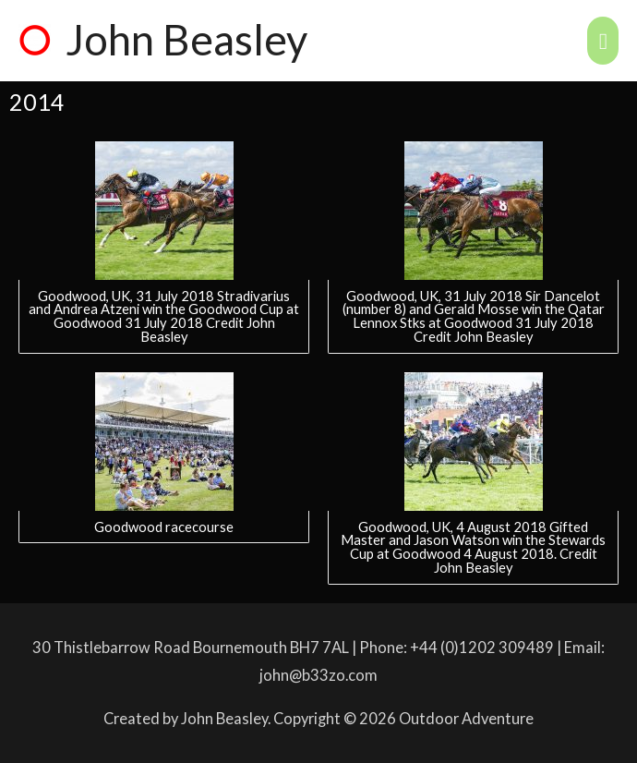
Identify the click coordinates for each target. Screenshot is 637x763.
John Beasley (186, 39)
